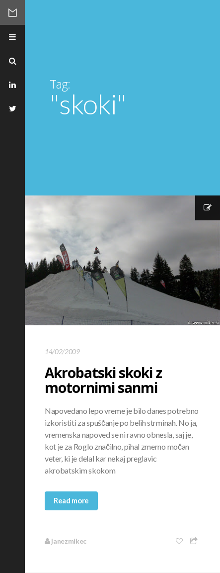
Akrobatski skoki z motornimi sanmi (103, 380)
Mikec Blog (12, 12)
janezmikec (65, 541)
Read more (71, 500)
